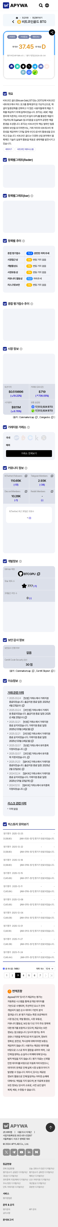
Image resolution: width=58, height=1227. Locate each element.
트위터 (6, 1152)
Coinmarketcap (26, 417)
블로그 (36, 1152)
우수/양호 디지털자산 (11, 1183)
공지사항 (6, 1213)
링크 (26, 475)
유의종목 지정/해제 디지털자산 (15, 1179)
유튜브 (21, 1152)
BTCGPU (26, 574)
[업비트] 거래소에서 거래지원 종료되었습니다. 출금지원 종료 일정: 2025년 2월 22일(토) (29, 765)
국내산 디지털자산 (10, 1176)
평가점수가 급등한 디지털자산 (15, 1172)
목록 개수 (40, 968)
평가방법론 (7, 1198)
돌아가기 (14, 22)
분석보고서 (8, 1219)
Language (47, 5)
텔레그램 (13, 1152)
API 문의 (32, 1209)
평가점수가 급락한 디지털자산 (41, 1172)
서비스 (6, 1193)
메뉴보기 (53, 5)
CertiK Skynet (43, 670)
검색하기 (41, 5)
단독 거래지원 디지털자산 (13, 1187)
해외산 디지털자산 (36, 1176)
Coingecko (44, 417)
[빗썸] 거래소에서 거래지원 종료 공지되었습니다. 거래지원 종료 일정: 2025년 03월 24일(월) (28, 725)
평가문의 (6, 1209)
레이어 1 (8, 149)
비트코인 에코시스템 (25, 149)
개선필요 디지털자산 (37, 1183)
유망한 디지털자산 (36, 1187)
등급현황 (7, 1164)
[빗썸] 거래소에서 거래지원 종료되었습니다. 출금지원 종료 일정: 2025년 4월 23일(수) (29, 702)
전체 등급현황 (8, 1168)
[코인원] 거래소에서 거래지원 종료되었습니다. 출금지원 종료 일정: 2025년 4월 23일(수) (29, 714)
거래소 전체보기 (29, 453)
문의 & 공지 (8, 1204)
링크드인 (29, 1152)
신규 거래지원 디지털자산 (39, 1179)
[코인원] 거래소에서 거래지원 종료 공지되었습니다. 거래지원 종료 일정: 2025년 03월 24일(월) (29, 737)
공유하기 (52, 32)
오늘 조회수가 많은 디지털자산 (41, 1168)
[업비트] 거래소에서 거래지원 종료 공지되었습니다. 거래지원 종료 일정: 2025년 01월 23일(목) (29, 777)
